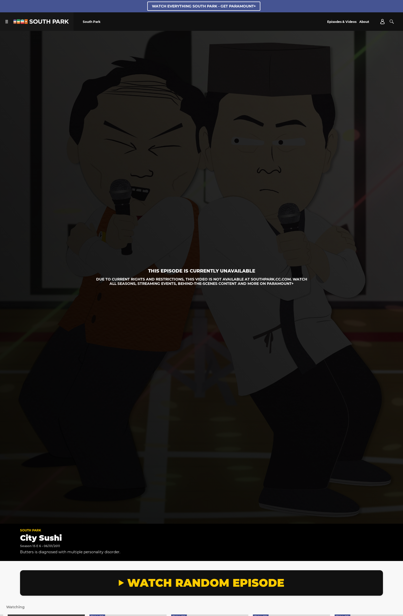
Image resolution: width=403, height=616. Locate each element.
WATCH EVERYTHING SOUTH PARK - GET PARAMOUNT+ (204, 6)
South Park (30, 530)
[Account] (382, 21)
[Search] (392, 22)
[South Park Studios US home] (41, 22)
